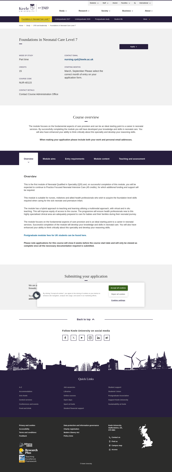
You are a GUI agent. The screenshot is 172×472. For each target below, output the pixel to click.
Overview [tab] (28, 161)
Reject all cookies (118, 294)
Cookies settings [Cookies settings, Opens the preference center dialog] (118, 300)
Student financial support (74, 408)
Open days (68, 400)
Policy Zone (68, 436)
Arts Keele (23, 396)
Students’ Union (114, 391)
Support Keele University (118, 400)
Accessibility (24, 429)
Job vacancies (69, 387)
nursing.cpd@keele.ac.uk (78, 59)
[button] (135, 2)
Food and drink (25, 408)
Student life (118, 18)
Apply (133, 47)
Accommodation (25, 391)
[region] (91, 294)
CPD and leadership (40, 25)
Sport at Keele (69, 404)
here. (55, 235)
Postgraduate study (102, 18)
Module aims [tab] (49, 159)
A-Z (20, 387)
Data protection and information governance (81, 425)
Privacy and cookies (27, 425)
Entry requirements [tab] (74, 159)
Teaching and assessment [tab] (132, 159)
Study (28, 25)
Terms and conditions (27, 432)
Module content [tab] (101, 159)
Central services (25, 400)
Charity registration (71, 429)
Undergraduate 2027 (62, 18)
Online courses (70, 396)
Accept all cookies (118, 288)
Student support (114, 387)
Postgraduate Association (118, 396)
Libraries (67, 391)
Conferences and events (28, 404)
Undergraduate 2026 (82, 18)
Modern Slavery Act (71, 432)
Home (21, 25)
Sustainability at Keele (117, 404)
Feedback (23, 436)
